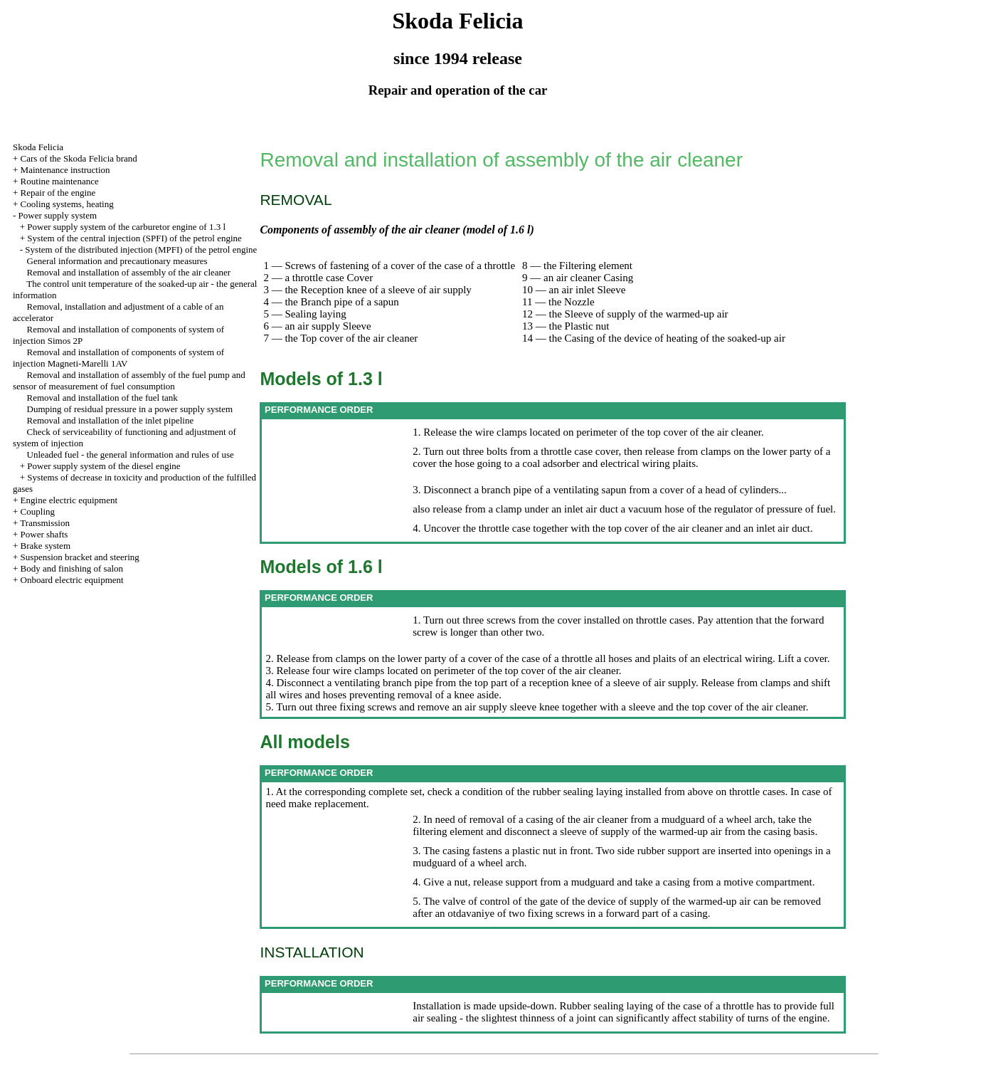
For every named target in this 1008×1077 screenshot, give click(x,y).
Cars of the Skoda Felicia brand (79, 158)
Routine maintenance (60, 181)
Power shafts (44, 534)
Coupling (38, 511)
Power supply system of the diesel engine (103, 466)
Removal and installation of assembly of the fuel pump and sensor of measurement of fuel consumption (129, 380)
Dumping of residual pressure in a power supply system (130, 409)
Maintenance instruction (65, 169)
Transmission (45, 523)
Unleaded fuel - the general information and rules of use (130, 454)
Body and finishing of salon (72, 568)
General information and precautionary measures (117, 261)
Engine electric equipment (69, 500)
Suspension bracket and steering (80, 557)
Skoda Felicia (38, 147)
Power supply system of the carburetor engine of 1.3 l (126, 226)
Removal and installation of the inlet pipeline (110, 420)
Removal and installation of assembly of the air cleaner (129, 272)
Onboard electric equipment (72, 579)
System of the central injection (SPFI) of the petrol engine (134, 238)
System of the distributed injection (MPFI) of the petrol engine (141, 249)
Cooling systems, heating (67, 204)
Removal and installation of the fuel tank (102, 397)
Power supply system (57, 215)
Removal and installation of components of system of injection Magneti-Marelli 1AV (118, 358)
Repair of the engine (58, 192)
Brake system (45, 545)
